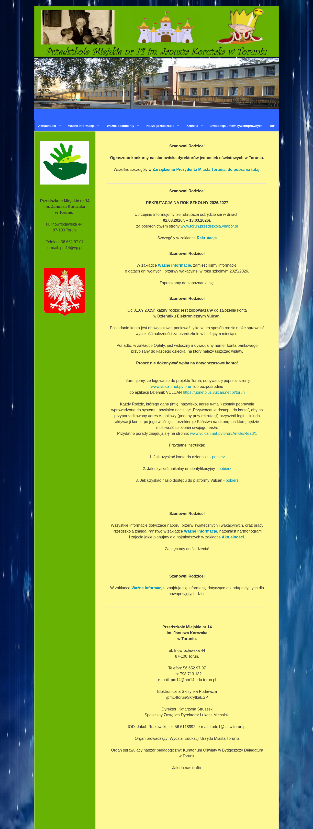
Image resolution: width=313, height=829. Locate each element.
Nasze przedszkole (160, 126)
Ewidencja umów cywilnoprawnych (236, 126)
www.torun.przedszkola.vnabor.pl (209, 226)
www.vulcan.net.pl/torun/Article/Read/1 (223, 433)
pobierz (218, 457)
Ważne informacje (81, 126)
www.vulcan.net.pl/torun (171, 386)
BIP (272, 126)
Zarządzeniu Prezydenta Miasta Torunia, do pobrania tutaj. (207, 169)
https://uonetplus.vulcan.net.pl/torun (214, 392)
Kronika (192, 126)
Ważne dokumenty (120, 126)
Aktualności (47, 126)
